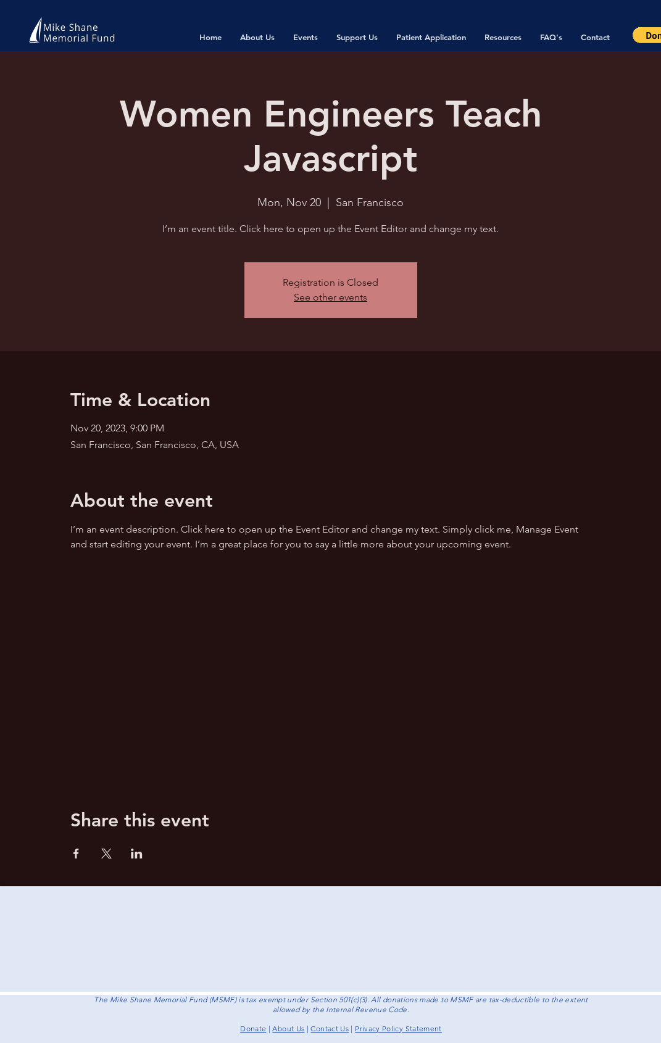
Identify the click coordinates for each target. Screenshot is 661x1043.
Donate (253, 1028)
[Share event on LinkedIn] (137, 853)
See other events (330, 297)
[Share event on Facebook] (76, 853)
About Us (288, 1028)
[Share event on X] (106, 853)
